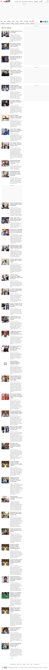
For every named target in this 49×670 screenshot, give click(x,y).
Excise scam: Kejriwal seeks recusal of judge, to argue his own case (16, 130)
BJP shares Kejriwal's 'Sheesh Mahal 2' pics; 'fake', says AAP (15, 45)
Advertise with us (16, 667)
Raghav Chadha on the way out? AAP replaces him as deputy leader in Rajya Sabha (15, 378)
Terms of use (41, 667)
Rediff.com (12, 667)
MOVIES (13, 21)
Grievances (46, 667)
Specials (27, 23)
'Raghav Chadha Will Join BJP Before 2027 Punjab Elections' (16, 305)
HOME (2, 21)
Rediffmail (16, 1)
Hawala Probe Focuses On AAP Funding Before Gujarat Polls (16, 513)
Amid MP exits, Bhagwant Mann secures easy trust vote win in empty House (16, 231)
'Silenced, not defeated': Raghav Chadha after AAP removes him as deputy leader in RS (16, 594)
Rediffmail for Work (13, 664)
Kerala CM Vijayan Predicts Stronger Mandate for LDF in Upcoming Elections (15, 546)
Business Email (30, 1)
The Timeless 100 (36, 664)
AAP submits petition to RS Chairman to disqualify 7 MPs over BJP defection (15, 348)
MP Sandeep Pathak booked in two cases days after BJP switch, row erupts (15, 173)
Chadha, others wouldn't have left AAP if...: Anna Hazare (16, 260)
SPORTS (21, 21)
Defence (8, 23)
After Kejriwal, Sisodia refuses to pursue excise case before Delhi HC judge (16, 72)
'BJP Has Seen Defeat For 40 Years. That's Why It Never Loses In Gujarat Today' (16, 396)
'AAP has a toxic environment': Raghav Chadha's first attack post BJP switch (16, 276)
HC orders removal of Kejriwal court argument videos (15, 102)
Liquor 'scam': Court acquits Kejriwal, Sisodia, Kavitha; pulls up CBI (16, 219)
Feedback (33, 667)
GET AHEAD (26, 21)
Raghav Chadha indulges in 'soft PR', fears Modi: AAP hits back (16, 428)
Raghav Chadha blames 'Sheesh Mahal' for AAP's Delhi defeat (16, 204)
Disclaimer (21, 667)
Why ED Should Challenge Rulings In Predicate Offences (15, 362)
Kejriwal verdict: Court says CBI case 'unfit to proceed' (15, 318)
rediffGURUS (36, 1)
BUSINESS (9, 21)
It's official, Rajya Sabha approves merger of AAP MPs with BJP (16, 290)
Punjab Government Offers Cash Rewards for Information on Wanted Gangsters (16, 578)
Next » (12, 658)
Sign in (48, 0)
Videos (31, 664)
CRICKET (17, 21)
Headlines (3, 23)
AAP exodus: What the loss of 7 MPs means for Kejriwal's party (16, 144)
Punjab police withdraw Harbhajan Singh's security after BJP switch (16, 333)
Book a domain (19, 664)
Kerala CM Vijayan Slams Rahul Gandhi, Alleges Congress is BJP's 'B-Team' (16, 561)
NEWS (5, 21)
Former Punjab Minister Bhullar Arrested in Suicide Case (15, 629)
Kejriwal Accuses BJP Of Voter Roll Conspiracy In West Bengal (16, 58)
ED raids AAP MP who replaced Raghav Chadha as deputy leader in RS (16, 412)
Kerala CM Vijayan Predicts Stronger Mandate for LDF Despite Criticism (16, 463)
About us (37, 667)
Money (20, 1)
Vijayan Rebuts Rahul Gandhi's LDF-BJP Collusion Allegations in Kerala (15, 609)
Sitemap (30, 667)
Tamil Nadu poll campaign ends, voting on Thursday (16, 498)
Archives (32, 23)
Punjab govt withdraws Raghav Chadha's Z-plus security (16, 530)
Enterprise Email (24, 1)
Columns (17, 23)
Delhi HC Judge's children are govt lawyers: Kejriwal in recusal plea (16, 116)
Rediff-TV (40, 1)
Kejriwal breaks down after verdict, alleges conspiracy (15, 162)
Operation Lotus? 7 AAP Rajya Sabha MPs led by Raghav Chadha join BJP (16, 247)
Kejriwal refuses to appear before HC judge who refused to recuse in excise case (16, 87)
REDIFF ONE (31, 21)
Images (12, 23)
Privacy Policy (26, 667)
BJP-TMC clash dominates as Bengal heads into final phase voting (15, 445)
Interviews (22, 23)
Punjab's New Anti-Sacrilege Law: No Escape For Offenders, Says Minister (15, 479)
